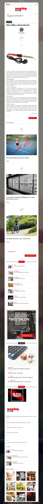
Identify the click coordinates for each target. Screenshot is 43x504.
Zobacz (8, 161)
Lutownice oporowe (10, 79)
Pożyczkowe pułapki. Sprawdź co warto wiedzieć (21, 272)
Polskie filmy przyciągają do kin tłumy (20, 297)
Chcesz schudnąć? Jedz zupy (18, 284)
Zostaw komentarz (30, 255)
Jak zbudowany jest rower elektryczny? (18, 238)
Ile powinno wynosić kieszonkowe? (15, 15)
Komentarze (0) (11, 251)
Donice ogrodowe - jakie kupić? (16, 373)
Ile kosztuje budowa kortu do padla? (17, 158)
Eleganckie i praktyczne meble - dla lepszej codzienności (21, 377)
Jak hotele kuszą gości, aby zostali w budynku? (21, 303)
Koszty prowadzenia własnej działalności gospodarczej (19, 368)
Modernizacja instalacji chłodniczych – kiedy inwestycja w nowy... (20, 198)
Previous (35, 14)
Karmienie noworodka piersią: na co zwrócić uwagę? (20, 381)
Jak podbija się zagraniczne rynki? (19, 278)
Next (36, 14)
